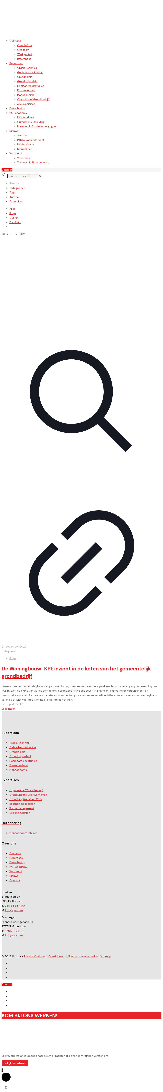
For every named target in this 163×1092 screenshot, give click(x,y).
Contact (7, 169)
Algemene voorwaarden (82, 956)
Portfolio (15, 222)
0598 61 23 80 (14, 931)
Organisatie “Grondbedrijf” (33, 99)
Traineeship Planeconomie (33, 162)
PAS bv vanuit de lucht (30, 140)
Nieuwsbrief (24, 149)
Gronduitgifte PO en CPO (25, 799)
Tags (12, 192)
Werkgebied (24, 54)
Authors (14, 197)
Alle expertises (26, 104)
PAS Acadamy (18, 867)
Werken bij (16, 153)
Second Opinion (19, 812)
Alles (12, 208)
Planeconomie (25, 95)
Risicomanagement (21, 808)
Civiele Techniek (27, 68)
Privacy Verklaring (35, 956)
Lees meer (8, 708)
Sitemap (105, 956)
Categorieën (17, 188)
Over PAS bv (24, 45)
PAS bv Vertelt (25, 144)
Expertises (16, 63)
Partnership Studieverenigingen (36, 126)
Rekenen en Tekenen (22, 803)
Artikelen (22, 135)
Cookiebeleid (56, 956)
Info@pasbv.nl (14, 910)
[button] (6, 1077)
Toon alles (15, 201)
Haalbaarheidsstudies (30, 86)
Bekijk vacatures (15, 1063)
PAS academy (18, 113)
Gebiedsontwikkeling (30, 72)
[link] (40, 176)
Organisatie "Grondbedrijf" (26, 790)
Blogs (12, 213)
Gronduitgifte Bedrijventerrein (28, 794)
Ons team (23, 50)
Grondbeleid (24, 77)
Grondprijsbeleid (27, 81)
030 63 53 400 (15, 905)
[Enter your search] (22, 176)
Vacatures (23, 158)
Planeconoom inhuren (23, 833)
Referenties (24, 59)
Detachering (17, 108)
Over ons (15, 41)
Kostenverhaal (26, 90)
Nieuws (13, 131)
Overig (13, 217)
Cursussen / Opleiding (30, 122)
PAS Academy (25, 117)
